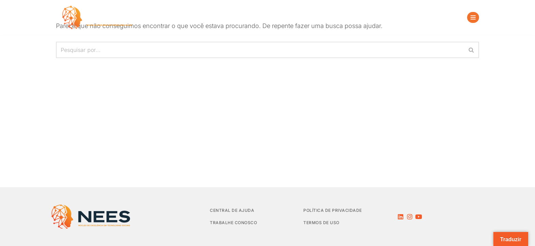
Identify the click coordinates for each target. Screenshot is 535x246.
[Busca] (452, 17)
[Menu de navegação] (473, 17)
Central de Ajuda (232, 210)
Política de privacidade (332, 210)
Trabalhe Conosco (233, 222)
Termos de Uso (321, 222)
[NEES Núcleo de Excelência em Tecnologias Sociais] (98, 17)
